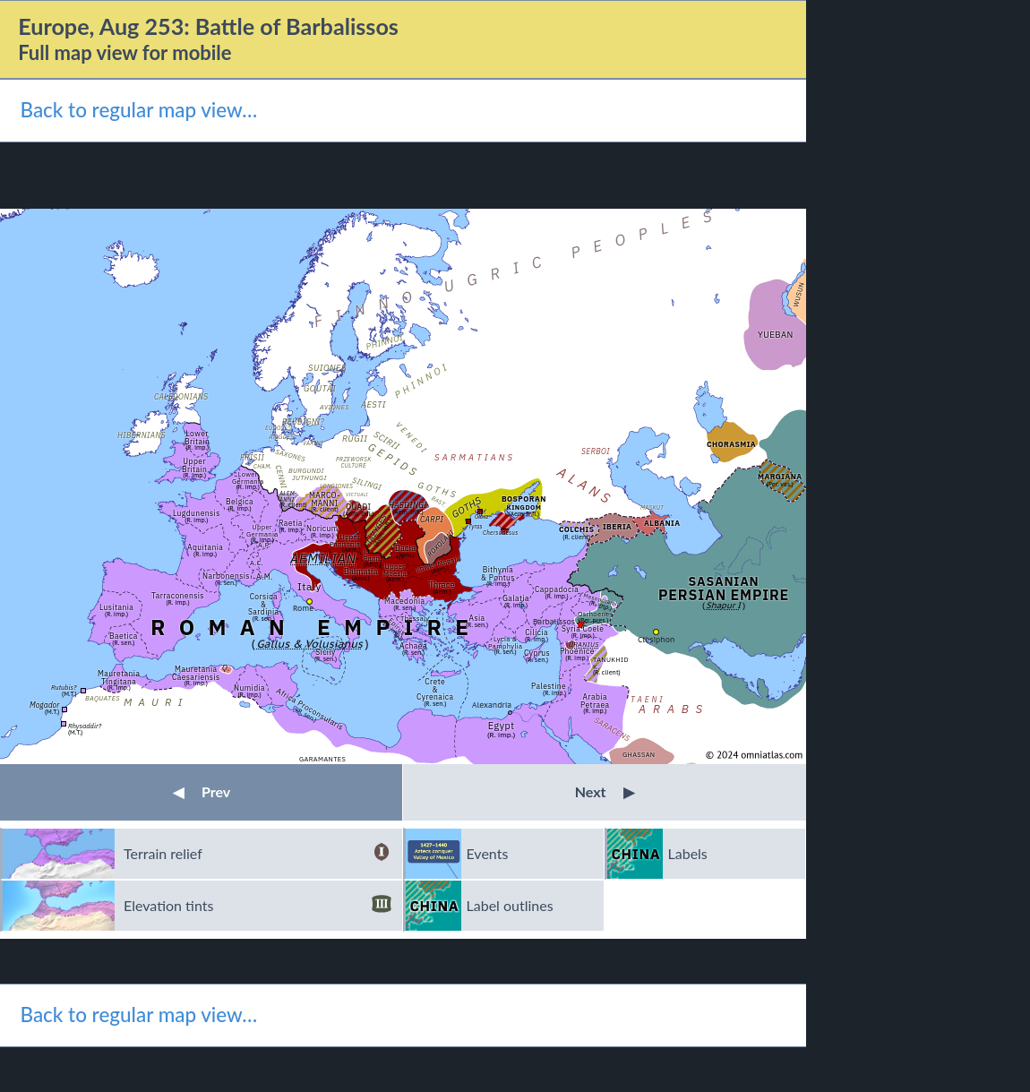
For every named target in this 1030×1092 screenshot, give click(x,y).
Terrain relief (257, 853)
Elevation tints (257, 905)
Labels (688, 853)
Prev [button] (201, 791)
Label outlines (510, 905)
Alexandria (491, 704)
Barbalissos (554, 621)
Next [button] (605, 791)
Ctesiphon (656, 639)
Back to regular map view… (138, 110)
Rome (303, 608)
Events (488, 853)
